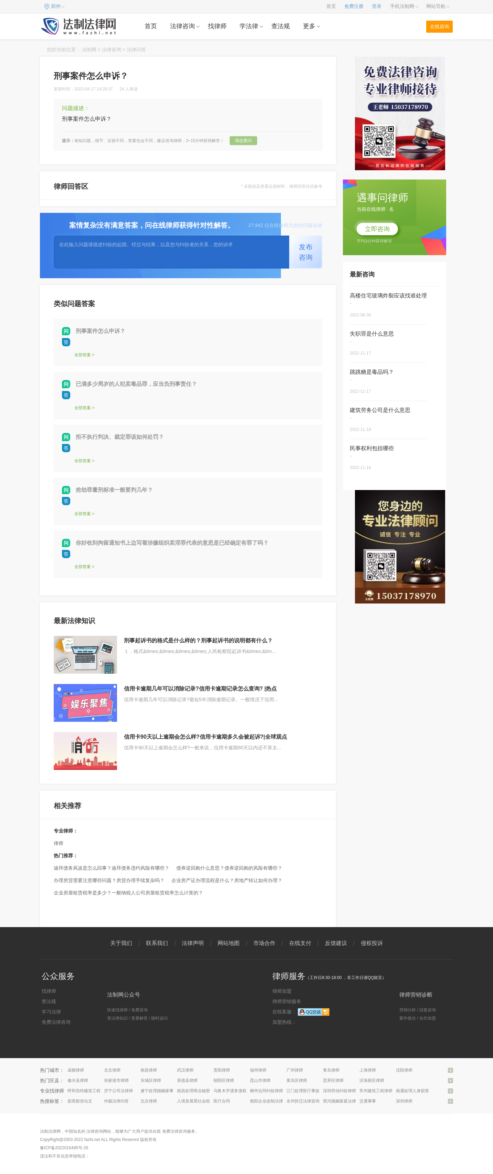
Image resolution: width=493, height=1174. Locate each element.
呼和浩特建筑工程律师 (88, 1090)
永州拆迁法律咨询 (302, 1101)
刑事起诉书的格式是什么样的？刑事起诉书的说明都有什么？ (198, 640)
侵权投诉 (372, 943)
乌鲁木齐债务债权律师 (234, 1090)
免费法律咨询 (56, 1022)
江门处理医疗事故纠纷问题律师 (315, 1090)
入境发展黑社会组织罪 (197, 1101)
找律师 (217, 26)
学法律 (249, 26)
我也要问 (243, 140)
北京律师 (112, 1070)
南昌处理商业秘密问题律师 (202, 1090)
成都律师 (75, 1070)
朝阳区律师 (223, 1080)
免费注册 (354, 6)
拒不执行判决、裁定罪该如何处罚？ (120, 437)
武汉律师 (185, 1070)
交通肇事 (367, 1101)
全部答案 (82, 354)
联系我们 (157, 943)
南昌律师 (148, 1070)
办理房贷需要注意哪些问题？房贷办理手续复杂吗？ (109, 880)
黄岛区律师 (296, 1080)
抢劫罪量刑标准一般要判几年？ (114, 490)
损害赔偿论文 (79, 1101)
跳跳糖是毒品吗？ (372, 372)
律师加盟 (282, 991)
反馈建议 (336, 943)
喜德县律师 (187, 1080)
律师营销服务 (286, 1001)
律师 (58, 843)
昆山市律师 (260, 1080)
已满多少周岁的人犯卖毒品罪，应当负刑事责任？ (136, 384)
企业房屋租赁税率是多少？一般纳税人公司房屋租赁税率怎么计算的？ (128, 892)
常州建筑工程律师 (375, 1090)
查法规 (280, 26)
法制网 (89, 49)
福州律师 (258, 1070)
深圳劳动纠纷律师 (339, 1090)
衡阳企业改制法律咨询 (270, 1101)
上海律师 (367, 1070)
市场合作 (264, 943)
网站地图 (229, 943)
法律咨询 (182, 26)
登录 (376, 6)
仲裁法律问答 (116, 1101)
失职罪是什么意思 (372, 334)
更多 (309, 26)
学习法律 (51, 1011)
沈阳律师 (404, 1070)
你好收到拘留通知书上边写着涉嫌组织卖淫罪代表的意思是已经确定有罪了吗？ (172, 543)
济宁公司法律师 (118, 1090)
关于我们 (121, 943)
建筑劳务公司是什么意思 (380, 410)
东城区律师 (150, 1080)
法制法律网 (50, 1131)
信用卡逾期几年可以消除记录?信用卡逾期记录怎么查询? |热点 (200, 689)
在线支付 (300, 943)
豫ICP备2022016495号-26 (64, 1147)
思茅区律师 (333, 1080)
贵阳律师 (221, 1070)
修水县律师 (77, 1080)
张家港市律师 (116, 1080)
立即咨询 (377, 229)
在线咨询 (439, 26)
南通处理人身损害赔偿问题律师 (425, 1090)
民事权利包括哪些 (372, 448)
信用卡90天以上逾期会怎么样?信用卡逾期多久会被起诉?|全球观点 (205, 737)
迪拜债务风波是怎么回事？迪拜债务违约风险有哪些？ (111, 868)
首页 (331, 6)
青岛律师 (331, 1070)
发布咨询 (306, 252)
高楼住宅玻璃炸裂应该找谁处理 (388, 295)
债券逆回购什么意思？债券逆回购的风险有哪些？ (229, 868)
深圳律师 (404, 1101)
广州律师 (294, 1070)
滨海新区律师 (371, 1080)
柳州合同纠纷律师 (266, 1090)
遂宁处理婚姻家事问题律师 (165, 1090)
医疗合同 (221, 1101)
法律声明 (193, 943)
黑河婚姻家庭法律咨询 (343, 1101)
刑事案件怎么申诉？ (100, 331)
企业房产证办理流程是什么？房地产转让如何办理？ (226, 880)
